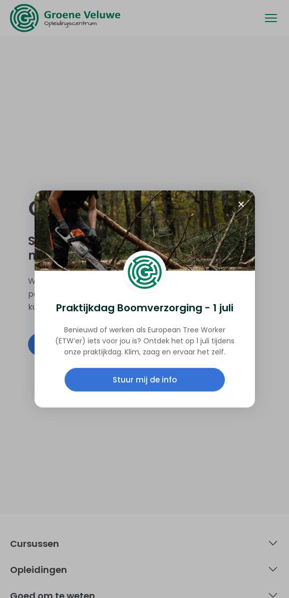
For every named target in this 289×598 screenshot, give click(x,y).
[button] (241, 204)
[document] (144, 299)
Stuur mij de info (145, 379)
